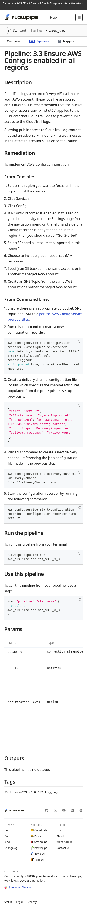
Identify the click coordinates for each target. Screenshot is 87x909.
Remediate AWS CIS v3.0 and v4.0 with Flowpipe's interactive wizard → (43, 5)
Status (8, 902)
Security (32, 902)
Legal (19, 902)
